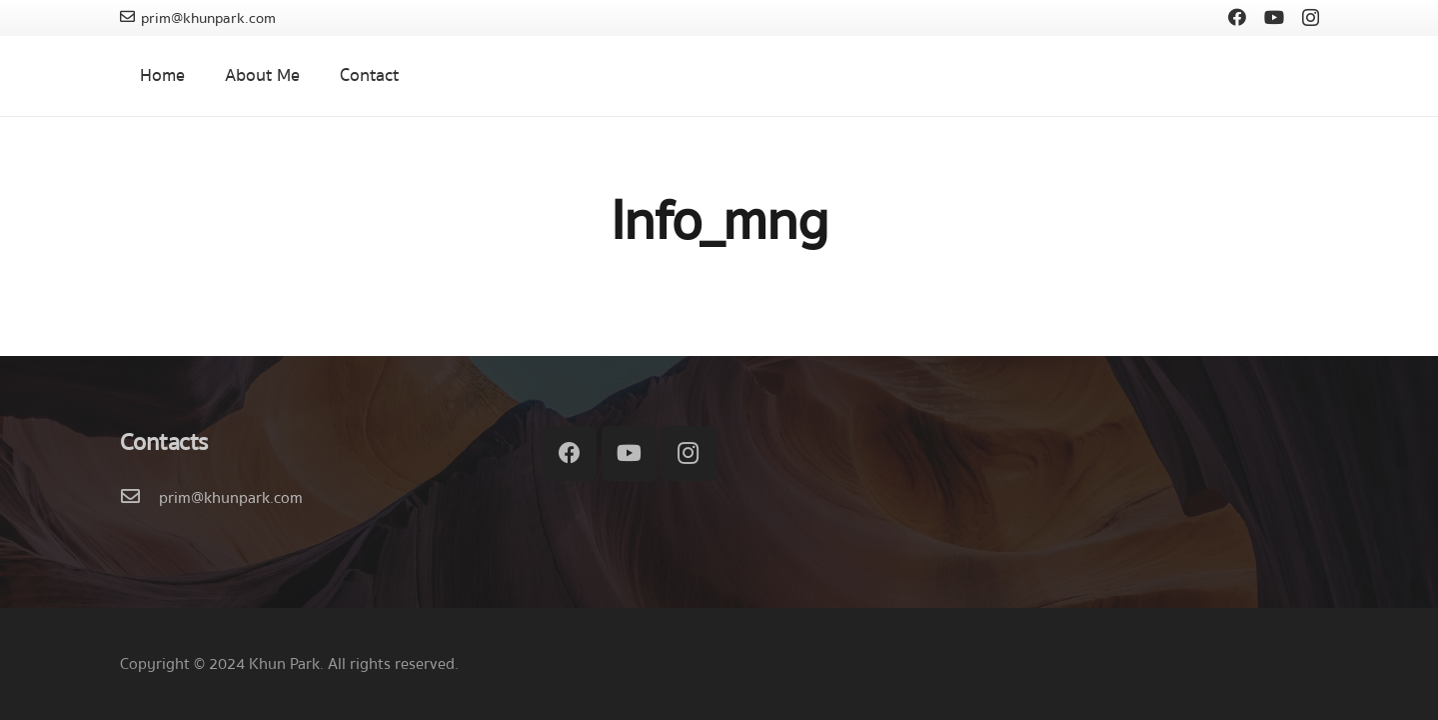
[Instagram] (1310, 18)
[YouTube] (1274, 17)
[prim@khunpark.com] (140, 498)
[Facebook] (1237, 17)
